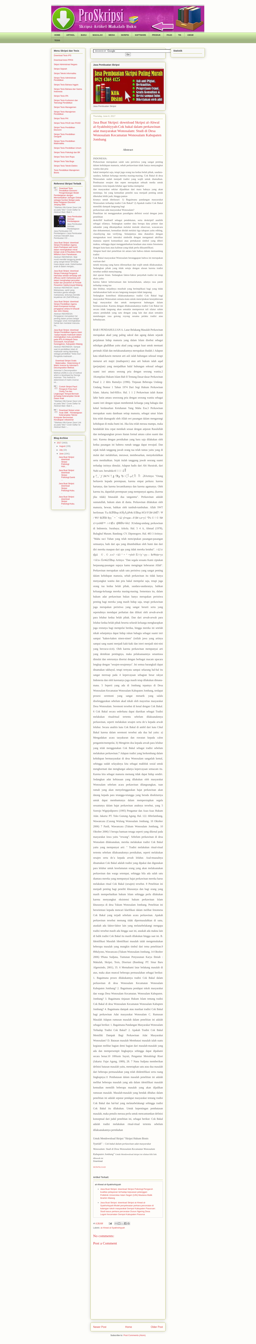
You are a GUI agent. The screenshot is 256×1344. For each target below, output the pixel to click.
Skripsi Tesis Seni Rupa (64, 157)
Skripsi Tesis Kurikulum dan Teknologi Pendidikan (66, 101)
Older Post (157, 1327)
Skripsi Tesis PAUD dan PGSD (67, 123)
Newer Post (99, 1327)
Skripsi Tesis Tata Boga (64, 161)
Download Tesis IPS (62, 55)
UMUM (190, 35)
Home (128, 1327)
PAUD (169, 35)
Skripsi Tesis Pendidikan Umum (67, 148)
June (61, 454)
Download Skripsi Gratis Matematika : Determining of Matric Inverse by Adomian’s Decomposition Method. (67, 364)
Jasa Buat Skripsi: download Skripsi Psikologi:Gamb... (67, 475)
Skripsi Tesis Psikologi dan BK (67, 152)
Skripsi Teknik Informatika (65, 73)
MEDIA (112, 35)
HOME (57, 35)
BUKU (84, 35)
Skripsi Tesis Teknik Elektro (65, 166)
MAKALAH (98, 35)
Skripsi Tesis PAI (61, 118)
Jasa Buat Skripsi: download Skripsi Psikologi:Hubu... (67, 488)
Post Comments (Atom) (134, 1335)
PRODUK (156, 35)
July (61, 450)
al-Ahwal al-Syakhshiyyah (113, 1227)
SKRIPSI (125, 35)
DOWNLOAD (99, 1167)
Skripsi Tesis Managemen (65, 107)
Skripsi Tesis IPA (61, 96)
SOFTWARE (140, 35)
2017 (59, 443)
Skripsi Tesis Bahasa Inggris (66, 85)
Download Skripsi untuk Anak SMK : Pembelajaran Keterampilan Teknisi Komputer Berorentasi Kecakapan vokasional (68, 415)
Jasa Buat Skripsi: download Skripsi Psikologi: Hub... (66, 462)
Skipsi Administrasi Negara (65, 64)
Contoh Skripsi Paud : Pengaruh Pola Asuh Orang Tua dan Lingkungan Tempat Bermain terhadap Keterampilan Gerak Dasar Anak (67, 392)
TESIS (57, 40)
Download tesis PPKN (63, 60)
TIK (179, 35)
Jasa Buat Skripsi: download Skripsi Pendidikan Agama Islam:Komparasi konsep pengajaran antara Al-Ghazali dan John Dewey (66, 306)
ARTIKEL (70, 35)
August (62, 446)
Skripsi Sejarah (60, 69)
